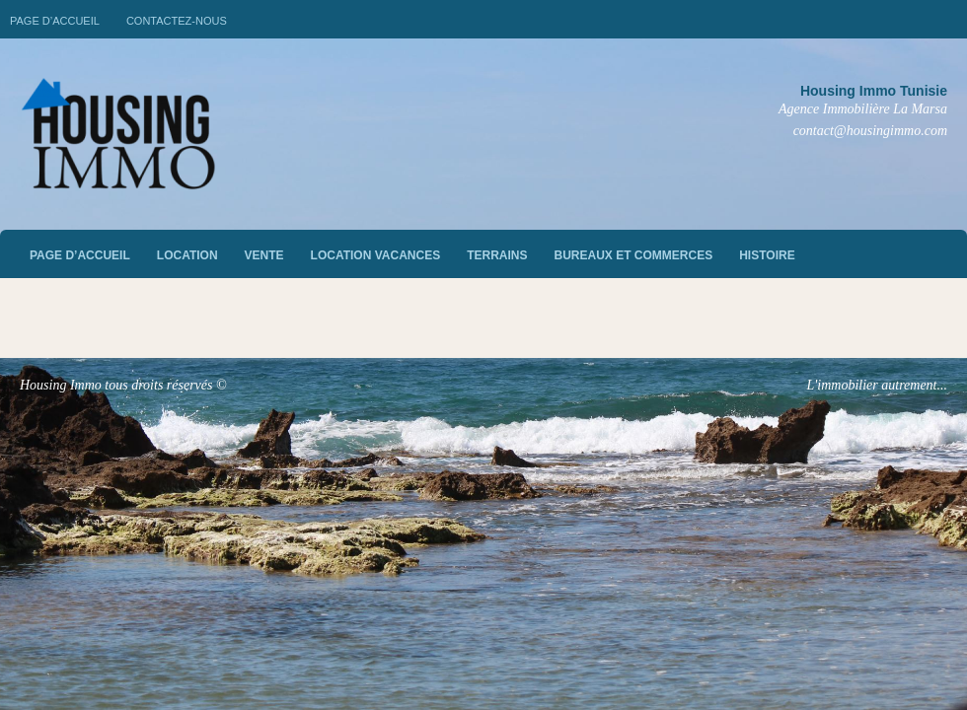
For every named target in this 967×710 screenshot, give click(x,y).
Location (187, 255)
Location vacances (376, 255)
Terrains (497, 255)
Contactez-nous (176, 21)
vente (264, 255)
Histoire (766, 255)
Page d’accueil (55, 21)
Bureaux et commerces (634, 255)
